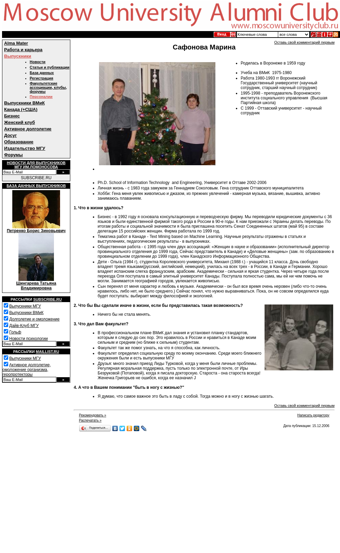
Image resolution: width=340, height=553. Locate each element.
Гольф (15, 332)
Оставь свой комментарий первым (304, 42)
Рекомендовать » (92, 415)
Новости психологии (28, 338)
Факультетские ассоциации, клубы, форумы (48, 87)
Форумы (13, 154)
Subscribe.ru (47, 299)
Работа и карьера (23, 49)
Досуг (10, 135)
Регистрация (41, 78)
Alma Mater (16, 43)
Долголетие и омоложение (34, 319)
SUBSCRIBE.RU (36, 177)
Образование (18, 141)
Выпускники (17, 56)
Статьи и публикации (49, 67)
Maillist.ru (47, 352)
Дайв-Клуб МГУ (24, 325)
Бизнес (12, 115)
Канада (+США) (21, 109)
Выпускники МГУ (25, 306)
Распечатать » (90, 420)
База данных (42, 73)
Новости (37, 62)
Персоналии (41, 97)
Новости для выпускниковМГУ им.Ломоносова (36, 165)
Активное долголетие (28, 128)
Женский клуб (19, 122)
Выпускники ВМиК (24, 102)
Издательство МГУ (24, 148)
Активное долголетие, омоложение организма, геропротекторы (26, 370)
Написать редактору (313, 415)
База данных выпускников (36, 186)
